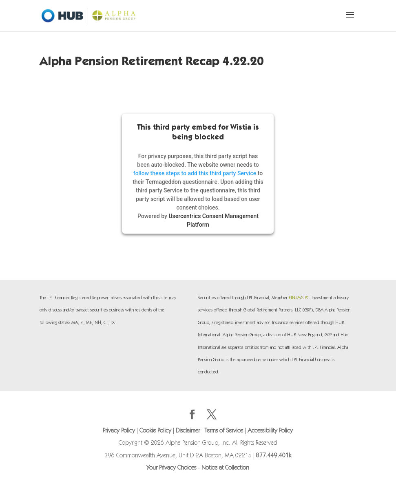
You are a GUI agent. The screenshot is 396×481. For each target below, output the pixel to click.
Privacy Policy (119, 431)
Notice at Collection (225, 468)
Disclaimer (188, 431)
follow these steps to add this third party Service (195, 173)
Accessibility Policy (270, 431)
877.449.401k (273, 456)
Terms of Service (223, 431)
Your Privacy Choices (171, 468)
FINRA (294, 298)
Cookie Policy (155, 431)
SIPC (305, 298)
